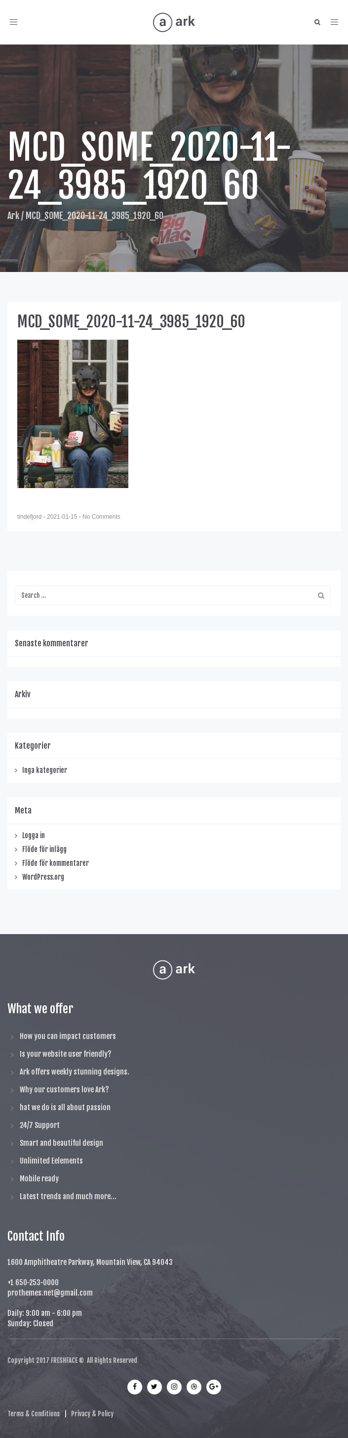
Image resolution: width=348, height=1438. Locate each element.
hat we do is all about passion (65, 1107)
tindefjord (30, 516)
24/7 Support (40, 1125)
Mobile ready (39, 1178)
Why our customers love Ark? (64, 1089)
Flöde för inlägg (44, 849)
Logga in (33, 835)
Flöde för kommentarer (55, 863)
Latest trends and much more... (68, 1196)
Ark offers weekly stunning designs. (74, 1072)
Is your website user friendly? (66, 1054)
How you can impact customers (68, 1036)
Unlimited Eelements (51, 1161)
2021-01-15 (63, 516)
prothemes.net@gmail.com (50, 1293)
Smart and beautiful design (61, 1143)
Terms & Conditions (33, 1414)
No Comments (101, 516)
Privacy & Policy (92, 1414)
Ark (13, 215)
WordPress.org (43, 877)
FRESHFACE (64, 1360)
